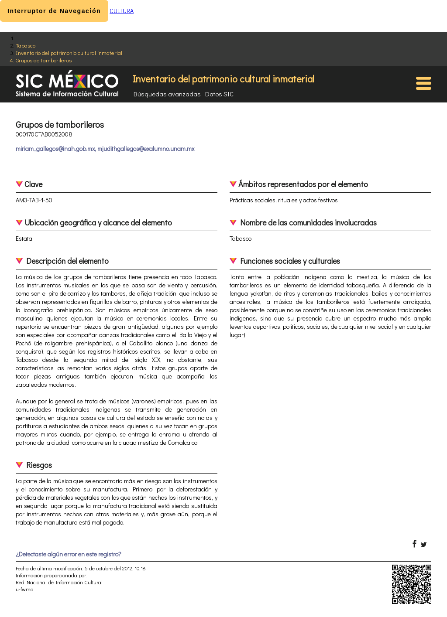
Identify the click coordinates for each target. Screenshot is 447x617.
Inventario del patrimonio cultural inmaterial (69, 52)
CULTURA (122, 11)
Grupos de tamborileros (44, 60)
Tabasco (25, 45)
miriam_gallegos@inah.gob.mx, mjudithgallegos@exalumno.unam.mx (105, 148)
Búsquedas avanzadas (167, 93)
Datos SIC (219, 93)
